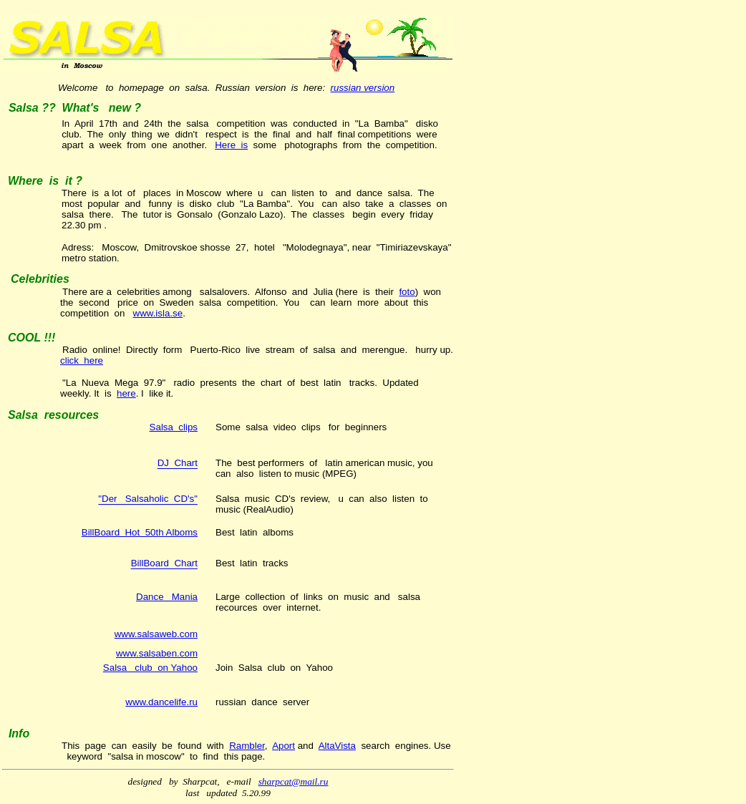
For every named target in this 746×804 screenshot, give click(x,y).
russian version (363, 87)
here (126, 393)
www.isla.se (158, 313)
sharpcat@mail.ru (293, 781)
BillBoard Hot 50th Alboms (140, 532)
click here (81, 360)
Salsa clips (174, 427)
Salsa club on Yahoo (150, 667)
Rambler (247, 745)
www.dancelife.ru (161, 702)
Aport (283, 745)
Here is (231, 145)
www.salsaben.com (157, 653)
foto (407, 291)
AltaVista (337, 745)
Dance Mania (167, 596)
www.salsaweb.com (156, 634)
